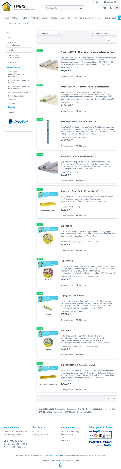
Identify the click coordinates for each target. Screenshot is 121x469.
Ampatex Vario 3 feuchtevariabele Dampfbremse (85, 86)
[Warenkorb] (116, 7)
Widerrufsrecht (67, 434)
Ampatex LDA (86, 412)
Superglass (72, 409)
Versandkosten (54, 455)
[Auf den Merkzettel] (81, 76)
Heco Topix (109, 408)
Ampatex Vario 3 (47, 408)
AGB (62, 437)
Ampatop (61, 409)
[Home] (6, 18)
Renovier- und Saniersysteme (12, 56)
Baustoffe (10, 50)
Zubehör (11, 107)
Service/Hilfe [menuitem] (110, 2)
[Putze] (24, 18)
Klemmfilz (12, 99)
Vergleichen (67, 76)
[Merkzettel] (104, 7)
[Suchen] (81, 7)
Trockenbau (11, 62)
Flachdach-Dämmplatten (18, 92)
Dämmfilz (12, 103)
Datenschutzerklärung (70, 431)
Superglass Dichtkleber (72, 295)
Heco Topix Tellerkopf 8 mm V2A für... (79, 121)
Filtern (43, 33)
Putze (8, 37)
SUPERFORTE (67, 261)
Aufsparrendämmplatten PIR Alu (18, 81)
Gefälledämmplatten (16, 96)
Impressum (65, 440)
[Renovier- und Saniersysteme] (87, 18)
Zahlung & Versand (40, 434)
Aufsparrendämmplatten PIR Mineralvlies (18, 87)
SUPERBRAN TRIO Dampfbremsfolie (78, 365)
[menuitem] (64, 9)
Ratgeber (10, 112)
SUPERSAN (66, 330)
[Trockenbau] (110, 18)
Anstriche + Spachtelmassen (13, 43)
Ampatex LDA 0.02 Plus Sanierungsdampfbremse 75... (87, 52)
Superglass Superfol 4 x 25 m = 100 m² (79, 191)
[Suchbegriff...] (64, 7)
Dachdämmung (13, 67)
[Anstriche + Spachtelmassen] (44, 18)
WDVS (8, 32)
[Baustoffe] (65, 18)
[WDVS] (15, 18)
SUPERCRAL (66, 226)
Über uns (36, 431)
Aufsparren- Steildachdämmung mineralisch (16, 74)
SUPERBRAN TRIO (71, 412)
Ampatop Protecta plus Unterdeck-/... (79, 156)
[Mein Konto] (110, 7)
